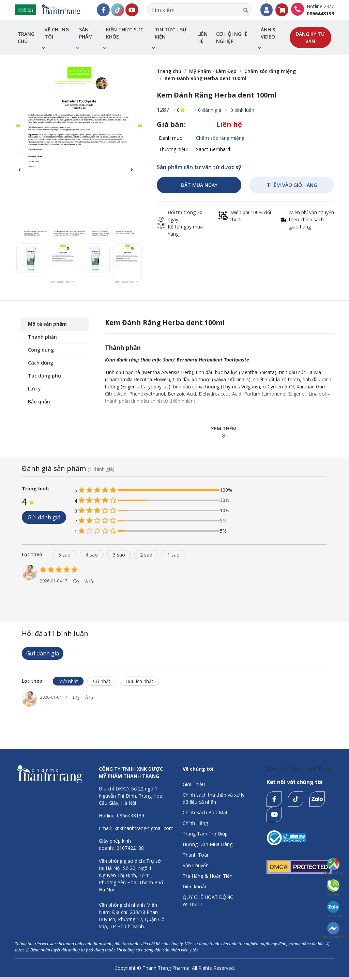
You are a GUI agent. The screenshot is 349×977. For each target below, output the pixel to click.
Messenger (333, 930)
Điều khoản (195, 886)
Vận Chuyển (196, 865)
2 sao (146, 554)
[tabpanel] (174, 581)
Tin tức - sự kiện (171, 33)
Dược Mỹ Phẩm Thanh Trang (299, 769)
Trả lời (83, 581)
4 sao (92, 554)
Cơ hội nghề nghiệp (231, 37)
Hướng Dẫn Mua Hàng (207, 844)
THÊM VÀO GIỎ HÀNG (292, 185)
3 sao (119, 554)
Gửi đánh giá (44, 517)
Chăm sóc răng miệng (270, 71)
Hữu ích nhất (139, 681)
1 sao (173, 554)
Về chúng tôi (57, 33)
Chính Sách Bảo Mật (205, 812)
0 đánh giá (209, 110)
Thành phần (42, 337)
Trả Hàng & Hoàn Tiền (207, 876)
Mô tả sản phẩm (47, 324)
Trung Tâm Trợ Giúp (205, 833)
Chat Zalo (333, 909)
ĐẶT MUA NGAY (199, 185)
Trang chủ (26, 37)
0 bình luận (241, 110)
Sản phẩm (86, 33)
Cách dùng (40, 362)
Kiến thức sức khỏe (124, 33)
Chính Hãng (195, 823)
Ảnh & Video (268, 33)
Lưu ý (34, 388)
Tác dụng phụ (44, 375)
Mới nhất (68, 681)
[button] (135, 173)
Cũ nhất (101, 681)
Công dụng (41, 349)
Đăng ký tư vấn (310, 37)
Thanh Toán (196, 855)
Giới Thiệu (194, 784)
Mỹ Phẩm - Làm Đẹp (213, 71)
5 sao (64, 554)
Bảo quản (39, 401)
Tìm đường (333, 866)
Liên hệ (202, 37)
